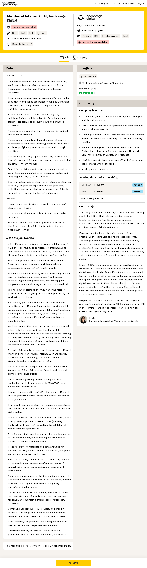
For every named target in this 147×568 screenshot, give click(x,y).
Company (80, 57)
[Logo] (10, 4)
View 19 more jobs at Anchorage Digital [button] (48, 545)
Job (64, 57)
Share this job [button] (15, 545)
